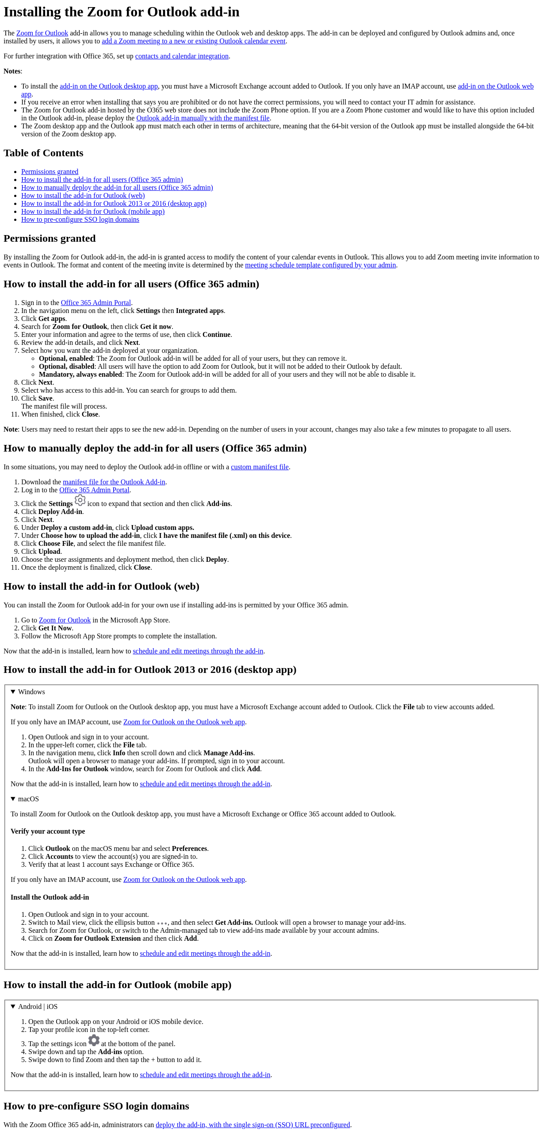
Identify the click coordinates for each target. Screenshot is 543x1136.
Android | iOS (37, 1006)
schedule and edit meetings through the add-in (198, 651)
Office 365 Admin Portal (96, 302)
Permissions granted (49, 171)
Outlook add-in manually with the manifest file (202, 118)
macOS (28, 799)
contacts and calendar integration (182, 56)
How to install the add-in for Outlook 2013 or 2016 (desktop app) (113, 203)
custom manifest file (260, 467)
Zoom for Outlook (42, 33)
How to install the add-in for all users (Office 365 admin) (102, 179)
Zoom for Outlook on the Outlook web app (184, 722)
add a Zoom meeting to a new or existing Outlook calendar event (193, 41)
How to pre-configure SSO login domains (80, 219)
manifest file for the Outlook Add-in (114, 482)
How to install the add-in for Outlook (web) (83, 195)
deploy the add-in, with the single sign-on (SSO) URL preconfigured (253, 1124)
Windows (31, 692)
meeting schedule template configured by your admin (320, 265)
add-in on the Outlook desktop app (109, 86)
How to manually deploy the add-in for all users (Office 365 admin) (117, 187)
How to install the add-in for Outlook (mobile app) (92, 211)
